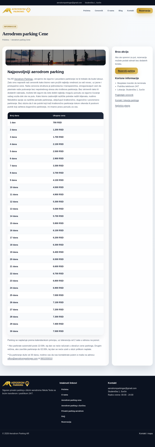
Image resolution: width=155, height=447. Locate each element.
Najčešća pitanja (122, 106)
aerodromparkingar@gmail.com (69, 3)
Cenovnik (99, 11)
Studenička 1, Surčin (93, 3)
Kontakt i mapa (146, 433)
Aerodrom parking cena (71, 400)
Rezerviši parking (126, 71)
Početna (86, 11)
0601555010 (46, 358)
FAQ (63, 416)
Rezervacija (144, 11)
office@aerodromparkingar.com (23, 358)
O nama (110, 11)
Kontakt (130, 11)
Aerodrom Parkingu (23, 79)
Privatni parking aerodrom (72, 411)
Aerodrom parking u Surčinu (73, 406)
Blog (121, 11)
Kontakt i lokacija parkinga (127, 100)
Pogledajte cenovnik (124, 95)
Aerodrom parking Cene (20, 40)
